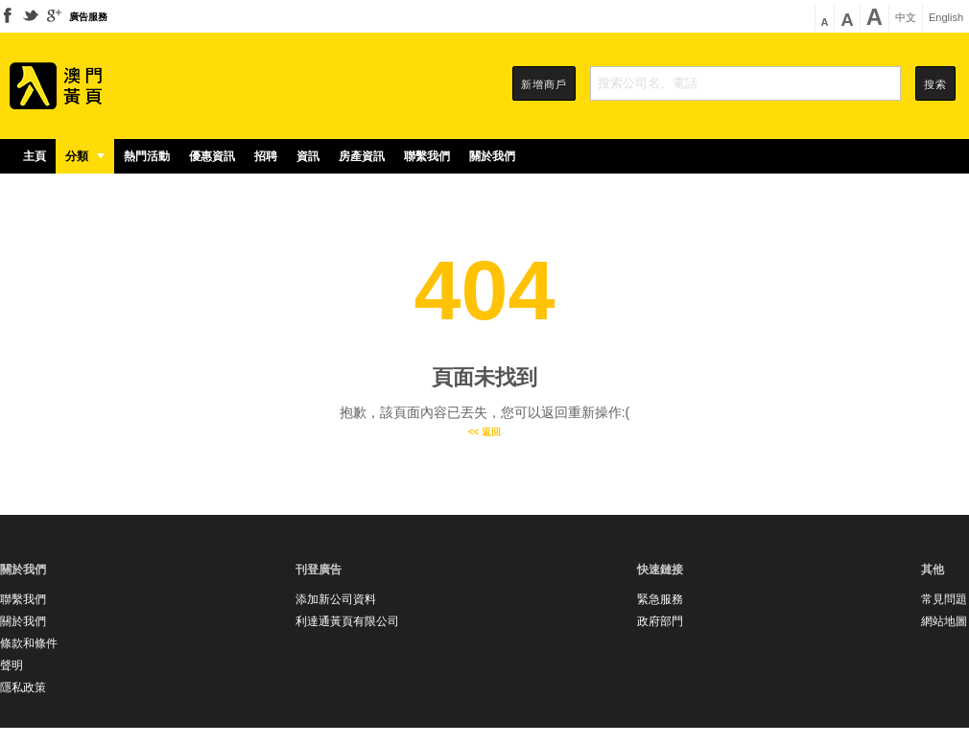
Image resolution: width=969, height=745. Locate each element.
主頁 (34, 156)
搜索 (935, 84)
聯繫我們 (427, 156)
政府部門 (660, 621)
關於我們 (492, 156)
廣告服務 (88, 17)
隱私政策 (23, 687)
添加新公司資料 (335, 599)
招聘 (265, 156)
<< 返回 (484, 432)
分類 (85, 156)
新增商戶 (544, 84)
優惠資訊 (212, 156)
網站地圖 (944, 621)
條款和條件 (29, 643)
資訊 (307, 156)
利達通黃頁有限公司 (347, 621)
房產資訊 (362, 156)
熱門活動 (147, 156)
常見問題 (944, 599)
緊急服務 (660, 599)
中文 (905, 17)
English (946, 17)
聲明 (11, 665)
